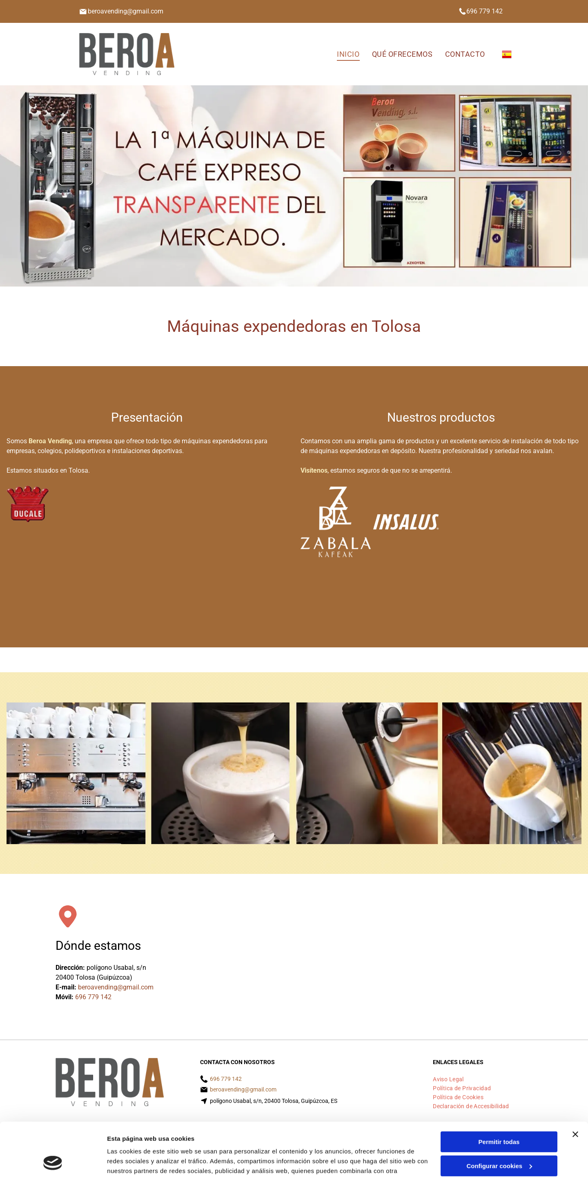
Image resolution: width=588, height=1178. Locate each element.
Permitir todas (499, 1090)
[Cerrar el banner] (575, 1083)
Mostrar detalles (131, 1161)
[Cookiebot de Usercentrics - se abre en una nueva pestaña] (53, 1162)
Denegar (499, 1138)
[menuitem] (348, 53)
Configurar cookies (499, 1114)
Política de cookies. (166, 1139)
